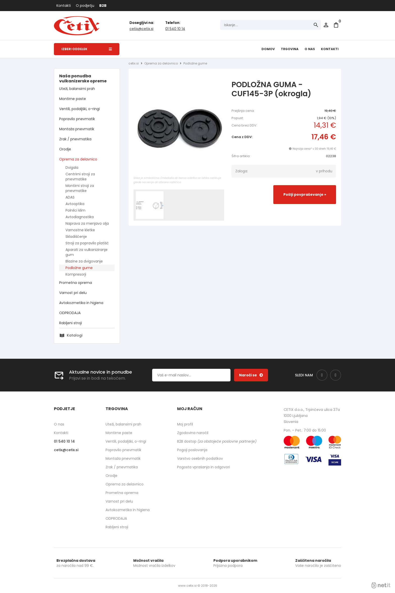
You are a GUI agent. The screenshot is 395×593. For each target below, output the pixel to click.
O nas (310, 49)
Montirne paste (72, 98)
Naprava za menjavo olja (87, 223)
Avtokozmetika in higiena (81, 302)
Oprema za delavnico (78, 159)
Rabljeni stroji (70, 322)
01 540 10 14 (175, 28)
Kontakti (63, 5)
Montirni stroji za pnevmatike (79, 188)
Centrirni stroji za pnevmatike (80, 177)
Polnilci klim (75, 210)
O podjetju (85, 5)
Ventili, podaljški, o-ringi (79, 108)
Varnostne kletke (80, 230)
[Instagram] (335, 375)
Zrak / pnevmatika (75, 139)
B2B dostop (216, 441)
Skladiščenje (76, 236)
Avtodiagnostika (79, 216)
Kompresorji (75, 274)
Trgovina (290, 49)
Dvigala (71, 167)
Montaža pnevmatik (76, 128)
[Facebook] (321, 375)
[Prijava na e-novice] (251, 375)
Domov (268, 49)
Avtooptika (74, 203)
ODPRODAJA (70, 312)
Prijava (326, 25)
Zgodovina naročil (192, 432)
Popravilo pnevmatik (77, 118)
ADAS (70, 197)
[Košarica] (336, 25)
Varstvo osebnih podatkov (200, 458)
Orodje (65, 149)
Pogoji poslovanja (192, 449)
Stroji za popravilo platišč (87, 243)
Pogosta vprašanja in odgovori (203, 467)
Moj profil (185, 424)
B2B (103, 5)
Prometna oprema (75, 282)
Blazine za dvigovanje (84, 261)
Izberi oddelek (86, 49)
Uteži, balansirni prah (77, 88)
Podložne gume (79, 267)
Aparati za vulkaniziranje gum (86, 252)
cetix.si (133, 63)
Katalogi (74, 335)
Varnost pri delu (73, 292)
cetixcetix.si (141, 28)
